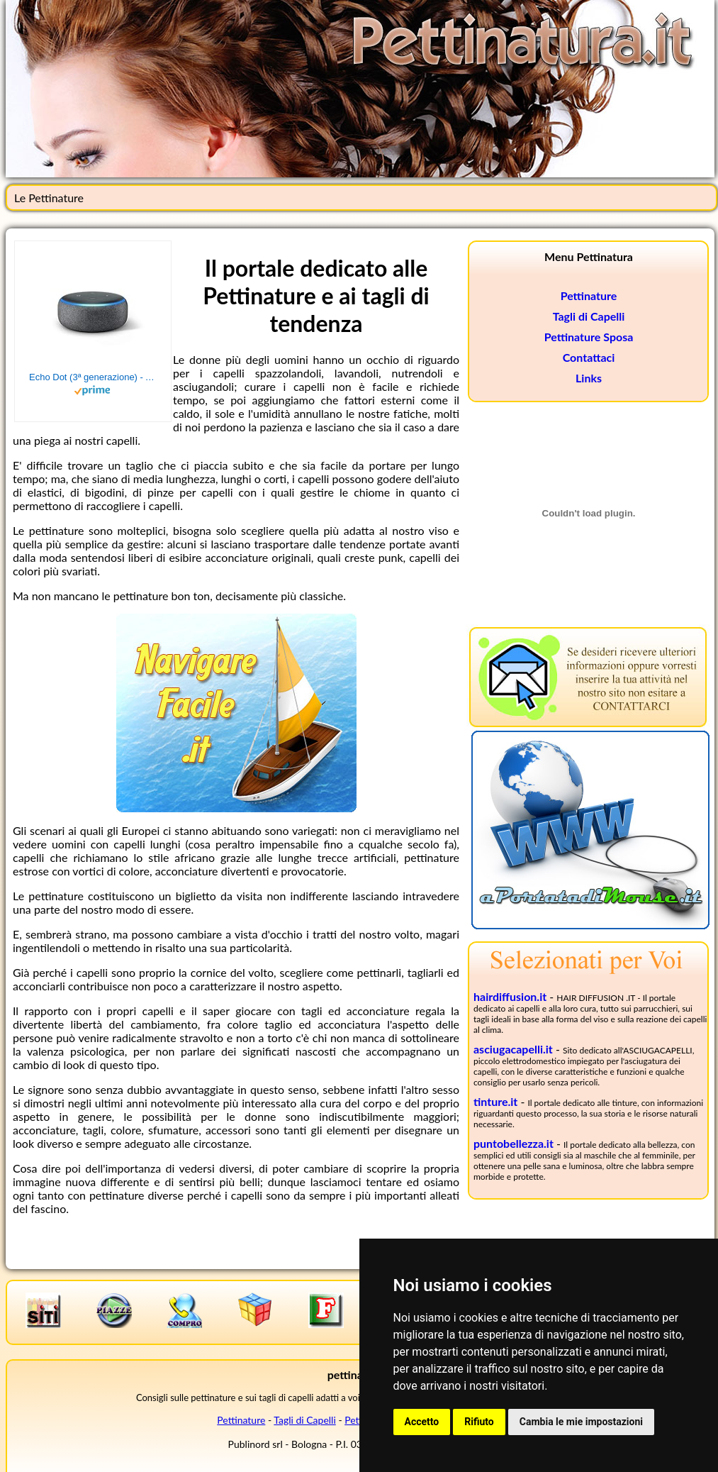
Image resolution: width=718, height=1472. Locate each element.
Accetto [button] (422, 1421)
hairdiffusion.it (509, 996)
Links (589, 377)
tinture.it (495, 1101)
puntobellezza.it (513, 1143)
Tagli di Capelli (589, 316)
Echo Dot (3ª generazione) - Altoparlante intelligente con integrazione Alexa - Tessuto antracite (93, 377)
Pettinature (589, 295)
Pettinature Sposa (589, 336)
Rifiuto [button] (479, 1421)
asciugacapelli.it (513, 1049)
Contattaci (589, 357)
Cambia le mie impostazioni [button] (581, 1421)
